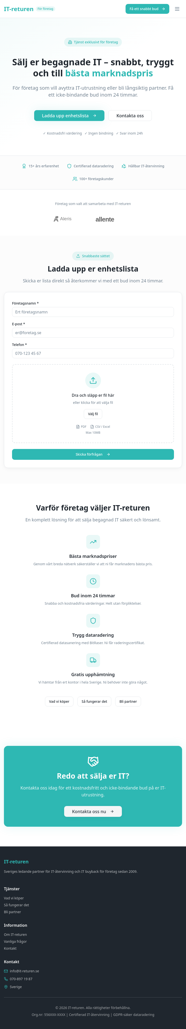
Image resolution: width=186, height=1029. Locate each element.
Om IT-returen (15, 934)
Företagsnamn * (25, 303)
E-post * (18, 324)
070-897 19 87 (21, 979)
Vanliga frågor (15, 941)
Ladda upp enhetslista (69, 116)
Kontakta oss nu (93, 811)
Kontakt (10, 948)
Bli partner (128, 701)
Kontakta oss (130, 116)
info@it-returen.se (24, 971)
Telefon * (19, 344)
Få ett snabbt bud (147, 8)
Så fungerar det (94, 701)
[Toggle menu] (177, 9)
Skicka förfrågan (93, 454)
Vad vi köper (59, 701)
